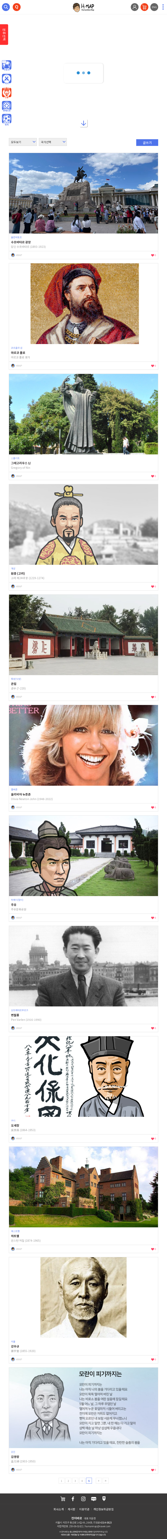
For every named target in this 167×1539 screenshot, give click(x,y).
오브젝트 (6, 120)
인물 (6, 93)
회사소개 (59, 1509)
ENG (154, 7)
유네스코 (6, 106)
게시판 (71, 1509)
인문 (6, 66)
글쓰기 (147, 142)
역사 (6, 79)
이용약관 (84, 1509)
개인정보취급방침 (103, 1509)
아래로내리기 (83, 123)
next (99, 1481)
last (106, 1481)
